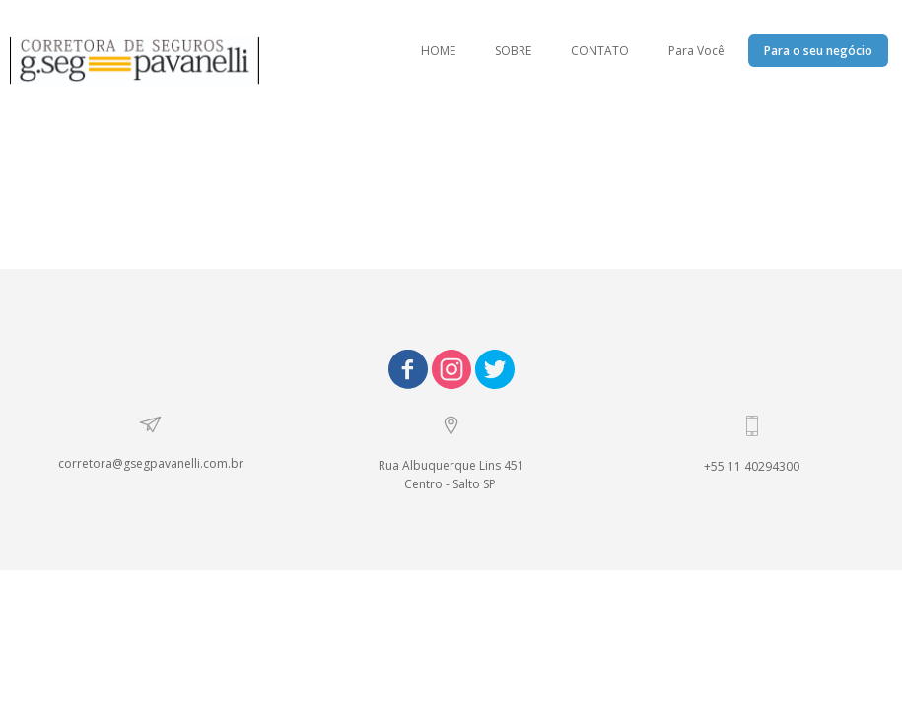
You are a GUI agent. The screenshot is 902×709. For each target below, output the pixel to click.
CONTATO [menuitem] (600, 50)
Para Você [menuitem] (696, 50)
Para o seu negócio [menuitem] (818, 50)
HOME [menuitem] (438, 50)
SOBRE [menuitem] (513, 50)
